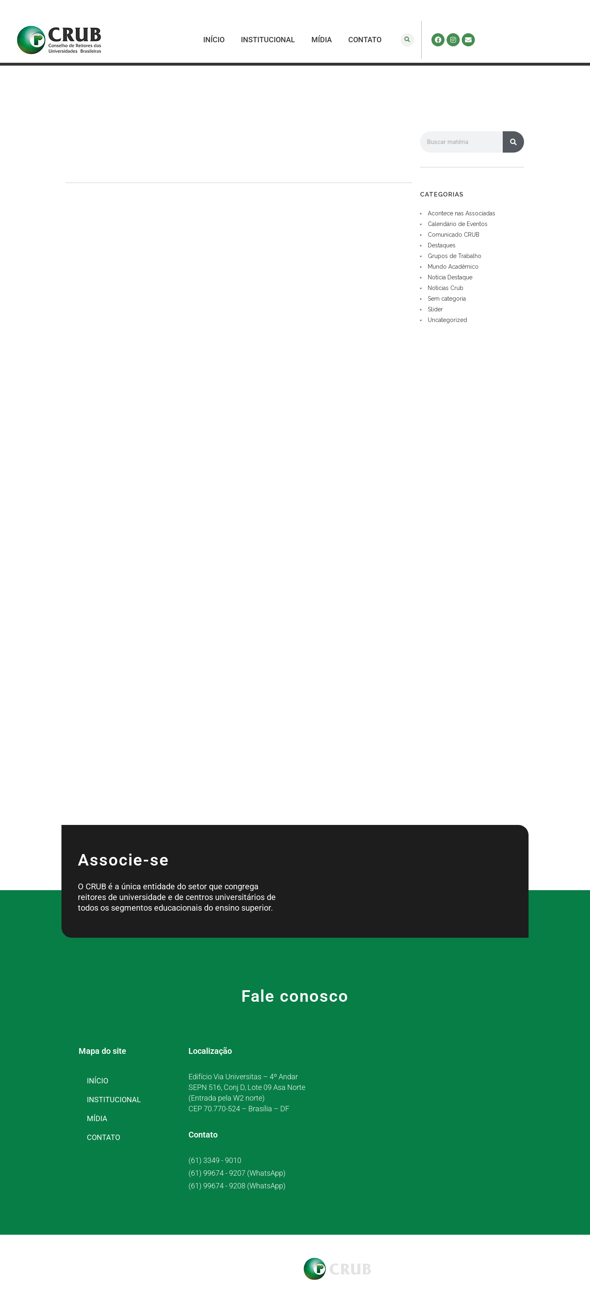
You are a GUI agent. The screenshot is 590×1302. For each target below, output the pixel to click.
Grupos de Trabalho (454, 256)
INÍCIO (214, 39)
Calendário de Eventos (458, 224)
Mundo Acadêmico (453, 266)
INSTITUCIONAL (268, 39)
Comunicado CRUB (453, 234)
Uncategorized (447, 320)
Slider (435, 309)
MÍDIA (321, 39)
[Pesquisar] (513, 142)
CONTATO (364, 39)
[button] (407, 40)
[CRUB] (451, 1102)
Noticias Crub (445, 288)
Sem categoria (447, 298)
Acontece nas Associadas (461, 213)
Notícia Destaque (450, 277)
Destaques (442, 245)
